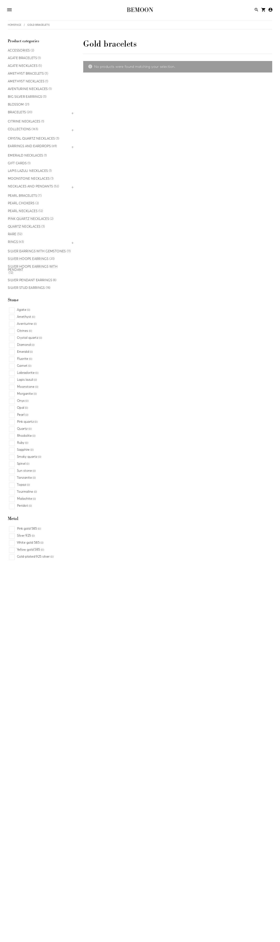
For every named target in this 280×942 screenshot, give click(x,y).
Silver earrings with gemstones (37, 251)
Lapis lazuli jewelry (54, 928)
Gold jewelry (139, 920)
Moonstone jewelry (142, 928)
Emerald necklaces (25, 155)
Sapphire (25, 449)
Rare (12, 234)
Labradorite (27, 373)
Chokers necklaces (233, 756)
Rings (13, 242)
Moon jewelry (113, 928)
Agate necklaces (23, 66)
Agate (23, 310)
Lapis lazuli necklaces (28, 171)
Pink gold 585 (29, 528)
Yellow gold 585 (30, 549)
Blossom (16, 104)
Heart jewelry (163, 920)
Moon (131, 860)
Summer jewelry (247, 935)
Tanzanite (26, 477)
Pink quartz (27, 421)
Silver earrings (73, 831)
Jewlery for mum (234, 920)
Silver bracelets (132, 761)
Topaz (23, 484)
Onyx (23, 400)
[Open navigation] (10, 10)
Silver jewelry (197, 935)
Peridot (24, 505)
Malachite (26, 498)
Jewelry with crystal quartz (197, 920)
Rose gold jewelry (107, 935)
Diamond (26, 345)
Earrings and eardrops (29, 146)
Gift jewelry (95, 920)
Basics (131, 871)
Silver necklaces (231, 766)
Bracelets (17, 112)
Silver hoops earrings (28, 259)
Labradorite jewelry (22, 928)
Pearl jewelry (237, 928)
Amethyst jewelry (45, 912)
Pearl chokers (21, 203)
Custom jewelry (159, 912)
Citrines (24, 331)
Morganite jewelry (174, 928)
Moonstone (27, 386)
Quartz (24, 428)
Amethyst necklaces (26, 81)
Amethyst (26, 317)
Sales (151, 935)
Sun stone (26, 470)
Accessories (19, 50)
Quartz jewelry (51, 935)
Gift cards (17, 163)
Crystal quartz (29, 338)
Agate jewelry (18, 912)
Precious (133, 866)
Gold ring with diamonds (131, 801)
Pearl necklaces (23, 211)
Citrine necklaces (24, 121)
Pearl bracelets (22, 195)
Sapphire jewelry (171, 935)
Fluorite (24, 359)
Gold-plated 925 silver (35, 556)
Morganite (27, 393)
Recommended (77, 935)
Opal (22, 407)
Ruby (22, 442)
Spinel (23, 463)
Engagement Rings (218, 912)
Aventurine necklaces (28, 89)
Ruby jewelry (133, 935)
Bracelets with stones (137, 756)
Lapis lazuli (27, 380)
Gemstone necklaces (235, 761)
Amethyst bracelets (26, 73)
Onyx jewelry (214, 928)
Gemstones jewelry (68, 920)
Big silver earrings (25, 97)
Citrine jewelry (132, 912)
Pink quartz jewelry (21, 935)
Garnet (24, 366)
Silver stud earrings (26, 288)
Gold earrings (73, 826)
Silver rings (121, 791)
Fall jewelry (16, 920)
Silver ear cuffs (74, 820)
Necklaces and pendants (30, 186)
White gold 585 (30, 542)
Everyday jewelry (249, 912)
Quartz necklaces (24, 226)
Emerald (25, 352)
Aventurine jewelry (75, 912)
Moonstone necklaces (29, 178)
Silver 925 (26, 535)
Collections (19, 129)
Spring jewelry (221, 935)
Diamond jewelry (187, 912)
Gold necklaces (231, 772)
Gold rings (120, 796)
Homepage (14, 25)
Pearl (23, 414)
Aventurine (27, 324)
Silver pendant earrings (30, 280)
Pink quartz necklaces (28, 219)
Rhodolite (26, 435)
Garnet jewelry (39, 920)
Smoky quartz (29, 456)
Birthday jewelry (106, 912)
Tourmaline (27, 491)
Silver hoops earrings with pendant (33, 268)
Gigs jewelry (117, 920)
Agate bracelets (22, 58)
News (196, 928)
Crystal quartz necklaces (31, 138)
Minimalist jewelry (85, 928)
